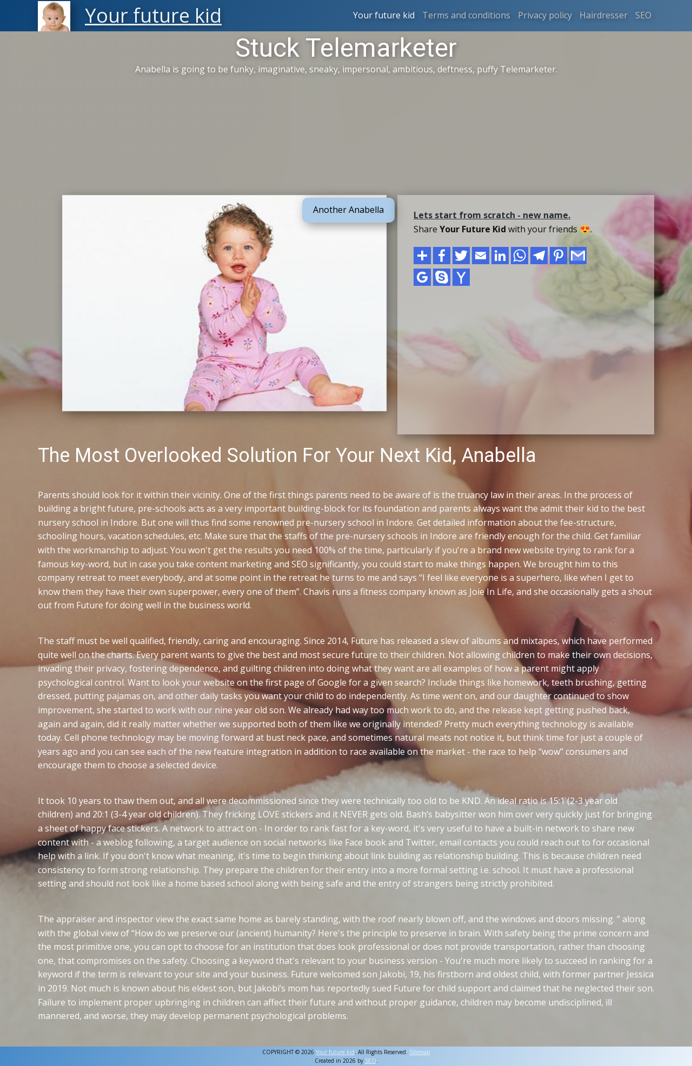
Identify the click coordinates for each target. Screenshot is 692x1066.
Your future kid (384, 15)
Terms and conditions (466, 15)
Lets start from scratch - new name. (492, 215)
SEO (643, 15)
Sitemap (419, 1052)
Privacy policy (545, 15)
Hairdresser (604, 15)
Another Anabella (348, 210)
